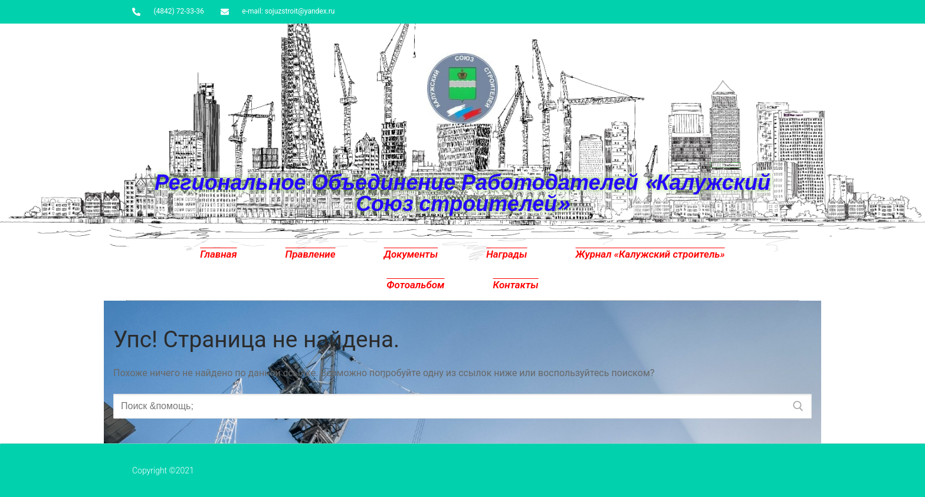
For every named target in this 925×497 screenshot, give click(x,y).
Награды (506, 254)
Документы (411, 254)
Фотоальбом (415, 285)
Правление (311, 254)
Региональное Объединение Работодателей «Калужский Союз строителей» (462, 192)
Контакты (516, 285)
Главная (218, 254)
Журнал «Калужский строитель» (650, 254)
